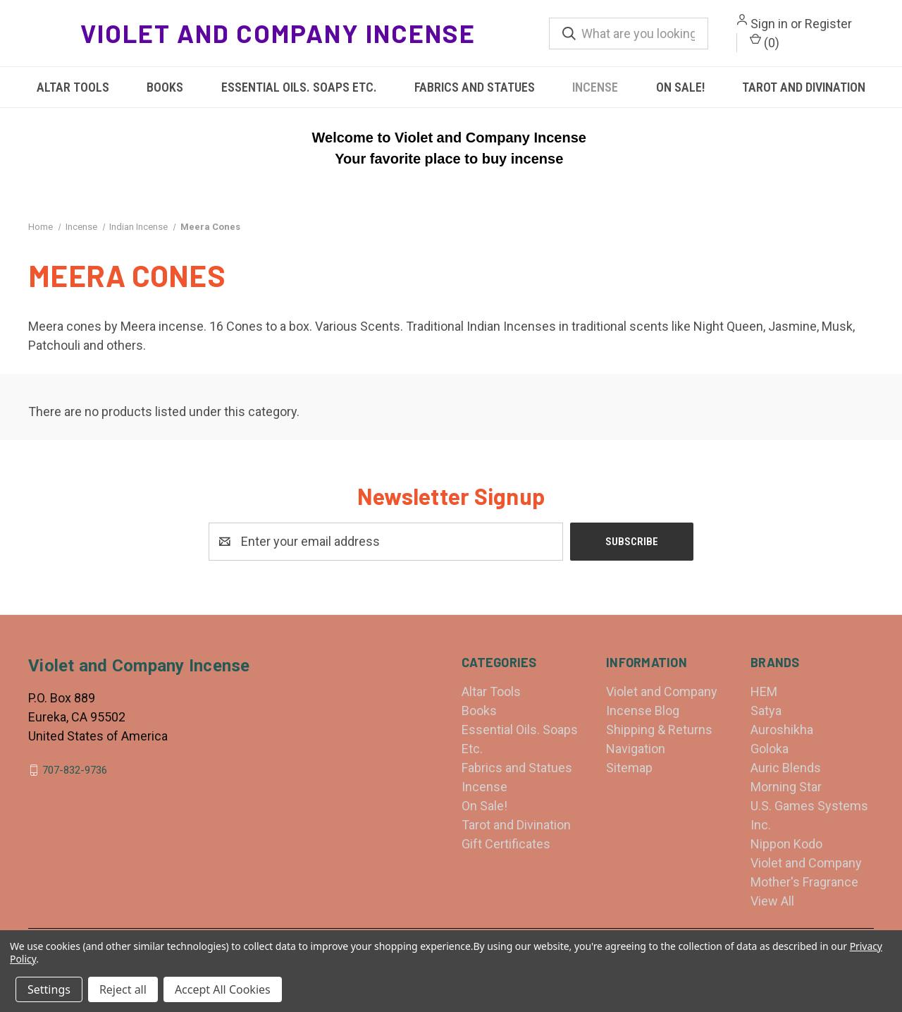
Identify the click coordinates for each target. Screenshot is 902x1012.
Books (165, 87)
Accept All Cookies (223, 989)
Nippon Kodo (786, 843)
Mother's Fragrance (804, 881)
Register (828, 23)
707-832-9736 (74, 770)
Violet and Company (806, 862)
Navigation (635, 748)
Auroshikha (781, 729)
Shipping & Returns (659, 729)
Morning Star (786, 786)
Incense (595, 87)
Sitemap (629, 767)
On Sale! (680, 87)
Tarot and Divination (803, 87)
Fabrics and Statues (474, 87)
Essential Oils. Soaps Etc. (299, 87)
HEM (763, 691)
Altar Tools (73, 87)
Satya (765, 710)
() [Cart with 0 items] (764, 41)
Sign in (769, 23)
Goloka (769, 748)
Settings (48, 989)
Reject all (123, 989)
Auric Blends (785, 767)
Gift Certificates (506, 843)
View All (772, 901)
